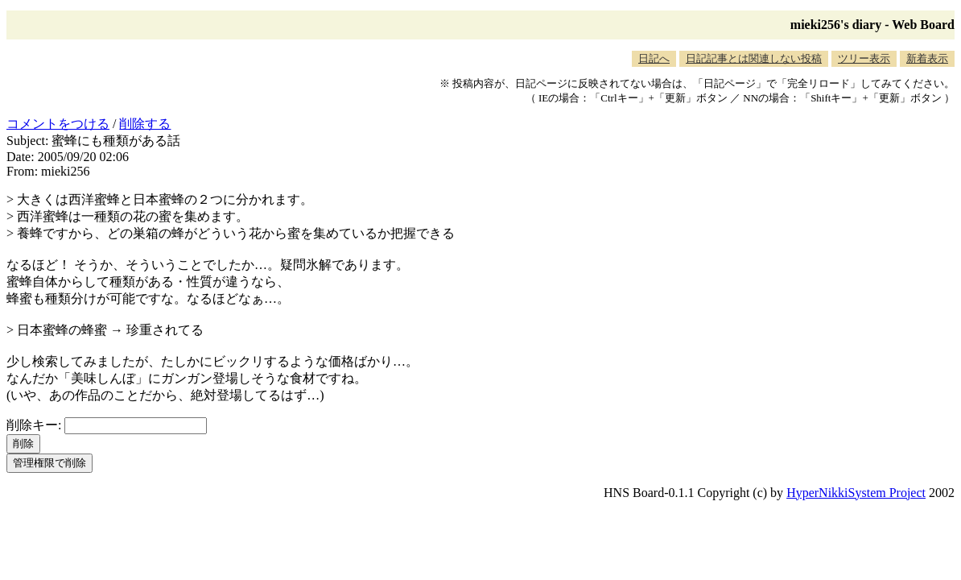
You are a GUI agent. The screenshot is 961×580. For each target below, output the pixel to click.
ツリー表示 (864, 58)
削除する (145, 123)
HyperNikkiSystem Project (856, 492)
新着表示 (927, 58)
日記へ (654, 58)
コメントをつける (57, 123)
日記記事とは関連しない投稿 (754, 58)
